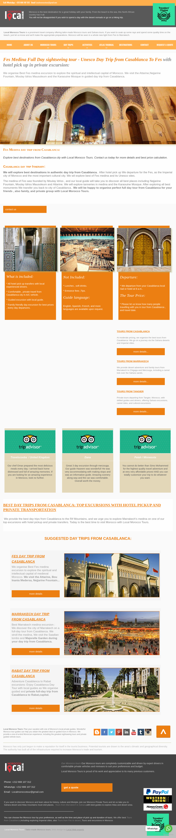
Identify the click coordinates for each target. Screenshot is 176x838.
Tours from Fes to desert (69, 820)
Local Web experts (75, 829)
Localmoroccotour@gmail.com (46, 2)
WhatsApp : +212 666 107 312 (18, 2)
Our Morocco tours (71, 763)
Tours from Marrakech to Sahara (70, 805)
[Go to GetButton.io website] (168, 835)
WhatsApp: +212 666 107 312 (19, 787)
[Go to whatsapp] (168, 829)
